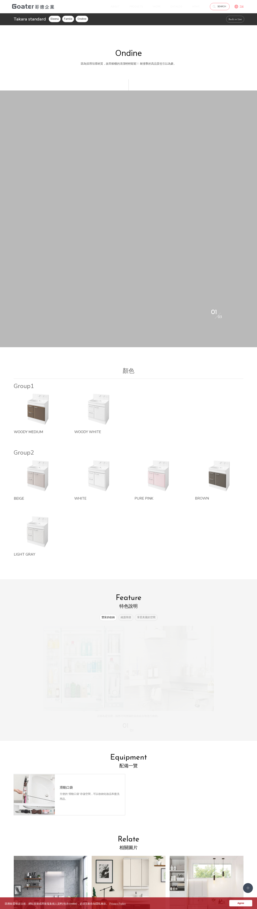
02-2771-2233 (37, 885)
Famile (68, 19)
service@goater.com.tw (95, 885)
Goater (154, 849)
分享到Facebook (143, 811)
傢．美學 (155, 854)
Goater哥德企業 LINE (231, 884)
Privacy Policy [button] (117, 903)
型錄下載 (208, 843)
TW (242, 6)
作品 (205, 849)
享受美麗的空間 (146, 478)
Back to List (235, 19)
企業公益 (110, 859)
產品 (153, 843)
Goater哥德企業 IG (239, 884)
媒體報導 (110, 854)
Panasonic (155, 859)
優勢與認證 (66, 854)
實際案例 (207, 855)
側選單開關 (248, 888)
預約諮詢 (86, 854)
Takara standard (179, 849)
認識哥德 (65, 849)
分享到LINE (152, 811)
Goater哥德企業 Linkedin (223, 884)
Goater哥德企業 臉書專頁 (208, 884)
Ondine (81, 19)
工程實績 (207, 860)
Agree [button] (240, 903)
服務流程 (65, 859)
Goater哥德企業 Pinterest (216, 884)
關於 (62, 843)
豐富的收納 (108, 478)
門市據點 (86, 849)
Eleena (55, 19)
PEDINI (174, 854)
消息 (107, 843)
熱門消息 (110, 849)
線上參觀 (130, 849)
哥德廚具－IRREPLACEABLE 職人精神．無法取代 (33, 6)
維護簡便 (126, 478)
